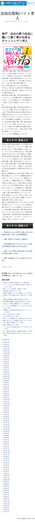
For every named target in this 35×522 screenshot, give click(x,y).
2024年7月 (6, 384)
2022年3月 (6, 444)
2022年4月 (6, 442)
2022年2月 (6, 446)
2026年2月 (6, 344)
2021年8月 (6, 458)
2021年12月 (6, 450)
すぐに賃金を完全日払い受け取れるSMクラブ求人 (17, 331)
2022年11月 (6, 427)
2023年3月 (6, 418)
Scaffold (23, 518)
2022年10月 (6, 429)
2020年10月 (6, 480)
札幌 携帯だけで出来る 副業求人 (16, 239)
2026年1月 (6, 346)
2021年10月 (6, 454)
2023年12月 (6, 399)
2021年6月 (6, 463)
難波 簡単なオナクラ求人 (11, 325)
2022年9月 (6, 431)
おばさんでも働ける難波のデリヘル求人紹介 (16, 303)
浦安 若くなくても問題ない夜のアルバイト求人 (17, 320)
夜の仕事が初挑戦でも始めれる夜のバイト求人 (17, 301)
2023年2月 (6, 420)
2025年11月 (6, 351)
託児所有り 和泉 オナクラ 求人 (12, 291)
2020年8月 (6, 484)
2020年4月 (6, 492)
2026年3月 (6, 342)
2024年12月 (6, 374)
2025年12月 (6, 349)
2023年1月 (6, 422)
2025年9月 (6, 355)
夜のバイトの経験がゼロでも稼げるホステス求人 (17, 318)
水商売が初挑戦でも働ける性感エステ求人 (15, 299)
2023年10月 (6, 404)
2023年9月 (6, 406)
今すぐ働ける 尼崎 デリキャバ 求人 (13, 322)
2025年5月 (6, 363)
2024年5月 (6, 389)
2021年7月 (6, 461)
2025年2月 (6, 370)
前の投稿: (17, 273)
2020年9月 (6, 482)
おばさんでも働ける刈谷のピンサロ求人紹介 (16, 282)
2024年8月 (6, 382)
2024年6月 (6, 387)
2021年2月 (6, 471)
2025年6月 (6, 361)
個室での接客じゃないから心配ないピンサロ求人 (17, 293)
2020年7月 (6, 486)
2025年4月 (6, 365)
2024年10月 (6, 378)
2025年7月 (6, 359)
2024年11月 (6, 376)
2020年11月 (6, 477)
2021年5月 (6, 465)
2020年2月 (6, 496)
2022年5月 (6, 439)
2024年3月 (6, 393)
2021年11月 (6, 452)
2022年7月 (6, 435)
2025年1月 (6, 372)
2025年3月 (6, 368)
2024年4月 (6, 391)
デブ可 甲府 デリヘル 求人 (11, 316)
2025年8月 (6, 357)
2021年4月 (6, 467)
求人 (10, 267)
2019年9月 (6, 507)
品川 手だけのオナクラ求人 (11, 314)
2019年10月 (6, 505)
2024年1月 (6, 397)
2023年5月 (6, 414)
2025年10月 (6, 353)
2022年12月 (6, 425)
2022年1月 (6, 448)
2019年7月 (6, 511)
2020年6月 (6, 488)
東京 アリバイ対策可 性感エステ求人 (15, 289)
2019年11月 (6, 503)
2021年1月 (6, 473)
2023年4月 (6, 416)
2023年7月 (6, 410)
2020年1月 (6, 499)
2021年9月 (6, 456)
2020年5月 (6, 490)
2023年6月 (6, 412)
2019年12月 (6, 501)
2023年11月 (6, 401)
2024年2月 (6, 395)
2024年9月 (6, 380)
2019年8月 (6, 509)
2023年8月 (6, 408)
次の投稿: (12, 275)
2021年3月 (6, 469)
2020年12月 (6, 475)
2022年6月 (6, 437)
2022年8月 (6, 433)
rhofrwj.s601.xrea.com (26, 43)
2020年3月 (6, 494)
